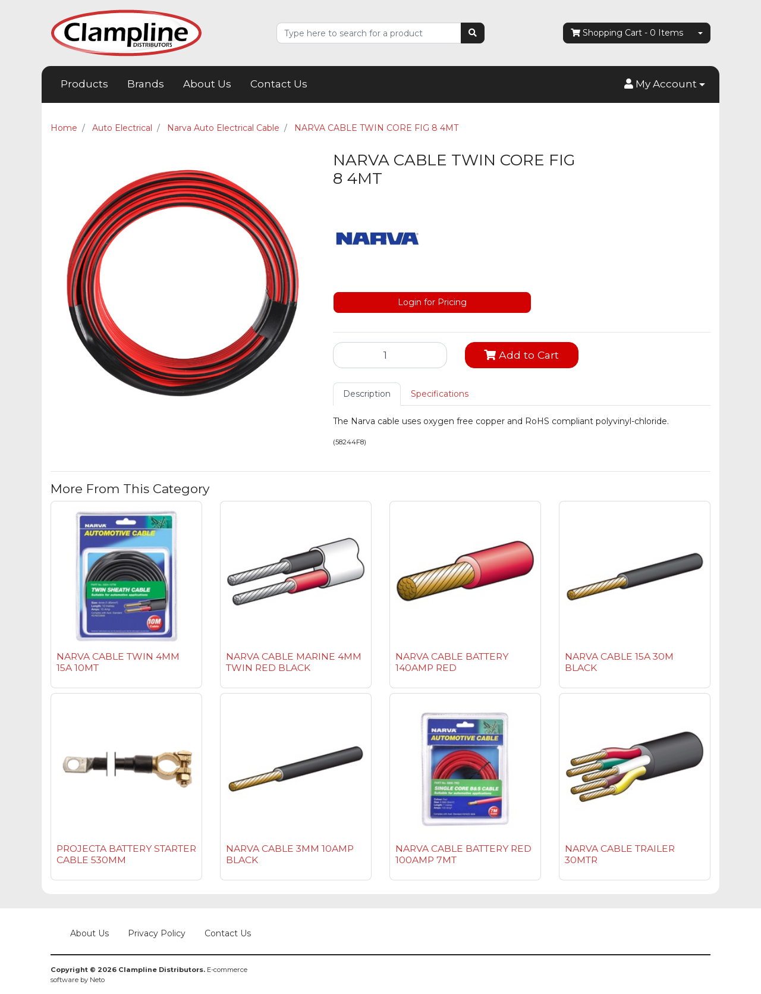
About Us (207, 84)
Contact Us (278, 84)
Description (367, 393)
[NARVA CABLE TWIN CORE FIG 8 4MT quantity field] (390, 355)
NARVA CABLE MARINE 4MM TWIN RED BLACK (293, 662)
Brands (145, 84)
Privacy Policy (156, 933)
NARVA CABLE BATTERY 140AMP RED (451, 662)
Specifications (439, 393)
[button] (665, 84)
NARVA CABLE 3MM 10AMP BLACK (290, 854)
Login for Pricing (432, 302)
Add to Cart (521, 355)
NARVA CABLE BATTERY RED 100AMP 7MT (463, 854)
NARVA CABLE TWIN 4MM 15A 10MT (118, 662)
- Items (627, 33)
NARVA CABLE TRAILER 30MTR (620, 854)
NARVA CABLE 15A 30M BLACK (619, 662)
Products (84, 84)
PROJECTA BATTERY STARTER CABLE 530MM (126, 854)
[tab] (367, 394)
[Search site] (473, 33)
